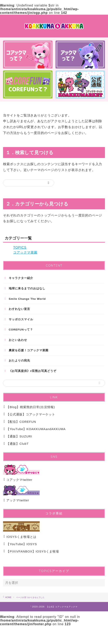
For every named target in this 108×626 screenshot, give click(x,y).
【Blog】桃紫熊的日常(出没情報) (29, 407)
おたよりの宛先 (19, 360)
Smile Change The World (27, 298)
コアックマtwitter (18, 479)
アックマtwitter (16, 500)
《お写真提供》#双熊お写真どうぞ (32, 370)
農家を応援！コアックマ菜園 (28, 350)
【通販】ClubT (16, 443)
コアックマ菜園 (25, 252)
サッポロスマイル (21, 319)
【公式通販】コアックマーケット (29, 414)
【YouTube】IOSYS (21, 544)
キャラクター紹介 (21, 278)
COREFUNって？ (21, 329)
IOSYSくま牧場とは (20, 536)
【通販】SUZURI (18, 436)
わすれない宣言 (19, 309)
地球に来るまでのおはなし (27, 288)
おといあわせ (18, 340)
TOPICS (19, 247)
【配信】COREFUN (20, 421)
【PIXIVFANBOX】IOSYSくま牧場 (31, 551)
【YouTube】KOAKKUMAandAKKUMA (35, 429)
